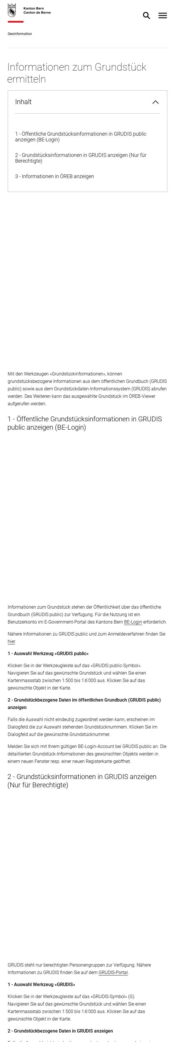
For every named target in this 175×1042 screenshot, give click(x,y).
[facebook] (12, 946)
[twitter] (25, 946)
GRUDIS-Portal (113, 507)
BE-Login (133, 312)
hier (11, 331)
